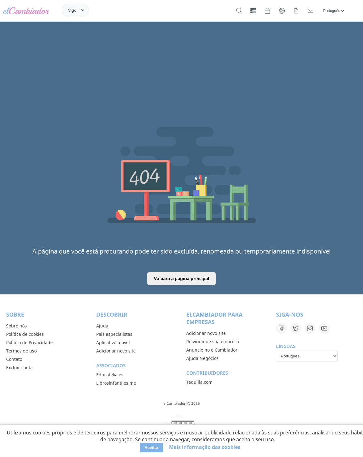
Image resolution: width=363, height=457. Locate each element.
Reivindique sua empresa (212, 341)
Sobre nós (16, 326)
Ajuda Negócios (202, 358)
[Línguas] (333, 11)
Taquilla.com (199, 382)
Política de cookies (25, 334)
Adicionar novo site (116, 351)
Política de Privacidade (29, 342)
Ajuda (102, 326)
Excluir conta (19, 367)
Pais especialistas (114, 334)
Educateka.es (109, 375)
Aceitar (151, 447)
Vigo (72, 10)
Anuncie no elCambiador (211, 350)
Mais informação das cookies (204, 447)
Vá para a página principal (181, 278)
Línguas (285, 346)
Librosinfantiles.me (116, 383)
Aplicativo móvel (113, 342)
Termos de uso (21, 351)
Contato (14, 359)
